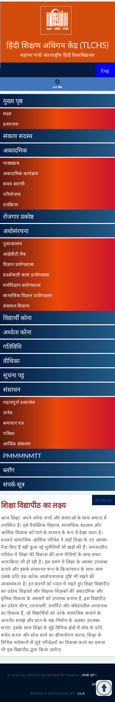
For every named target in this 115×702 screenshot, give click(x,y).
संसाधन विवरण (16, 305)
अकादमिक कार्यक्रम (20, 173)
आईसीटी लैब (14, 254)
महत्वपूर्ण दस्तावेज (19, 402)
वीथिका (11, 360)
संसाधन (11, 389)
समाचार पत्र (13, 423)
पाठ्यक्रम (11, 163)
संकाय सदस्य (18, 135)
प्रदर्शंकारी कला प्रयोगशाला (26, 274)
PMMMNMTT (22, 455)
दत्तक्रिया (10, 204)
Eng (105, 70)
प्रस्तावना (11, 124)
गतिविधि (12, 346)
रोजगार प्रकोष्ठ (18, 216)
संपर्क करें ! (89, 675)
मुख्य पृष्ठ (13, 100)
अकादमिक (15, 150)
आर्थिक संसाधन (17, 443)
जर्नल (8, 412)
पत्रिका (9, 433)
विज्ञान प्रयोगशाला (18, 264)
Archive (103, 500)
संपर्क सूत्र (14, 484)
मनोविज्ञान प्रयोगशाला (21, 285)
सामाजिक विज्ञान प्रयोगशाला (27, 295)
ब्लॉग (8, 469)
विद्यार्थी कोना (17, 317)
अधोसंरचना (16, 230)
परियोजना (12, 194)
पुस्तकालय (12, 243)
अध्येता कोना (17, 332)
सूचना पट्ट (13, 375)
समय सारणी (14, 183)
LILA (80, 693)
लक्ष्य (7, 113)
